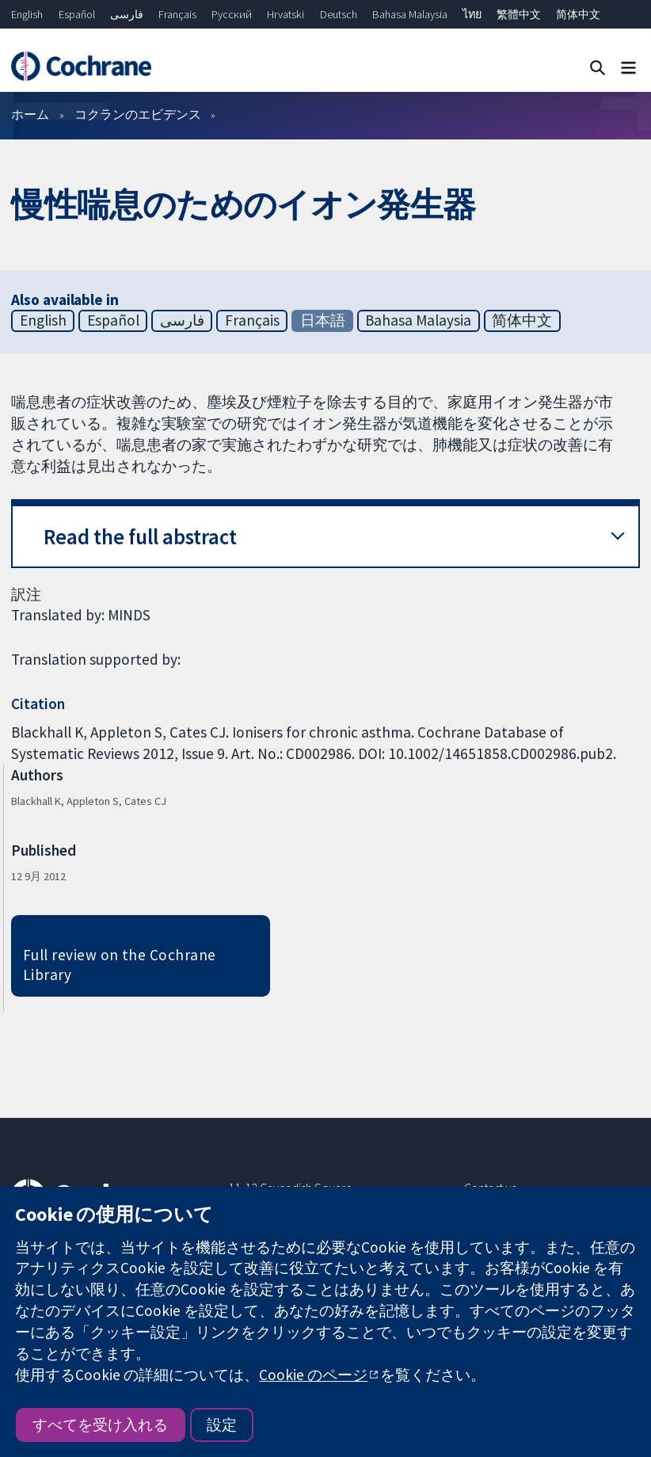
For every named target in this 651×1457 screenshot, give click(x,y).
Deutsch (338, 14)
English (27, 14)
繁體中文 (519, 14)
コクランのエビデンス (137, 114)
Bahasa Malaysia (409, 14)
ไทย (472, 14)
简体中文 (578, 14)
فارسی (126, 14)
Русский (231, 14)
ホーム (30, 114)
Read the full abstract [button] (140, 537)
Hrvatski (285, 14)
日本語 (322, 320)
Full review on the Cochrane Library (119, 964)
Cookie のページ (313, 1374)
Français (177, 14)
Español (77, 14)
